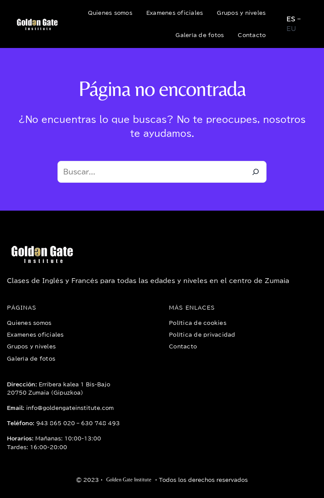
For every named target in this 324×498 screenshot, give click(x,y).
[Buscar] (255, 172)
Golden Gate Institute (129, 480)
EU (291, 29)
